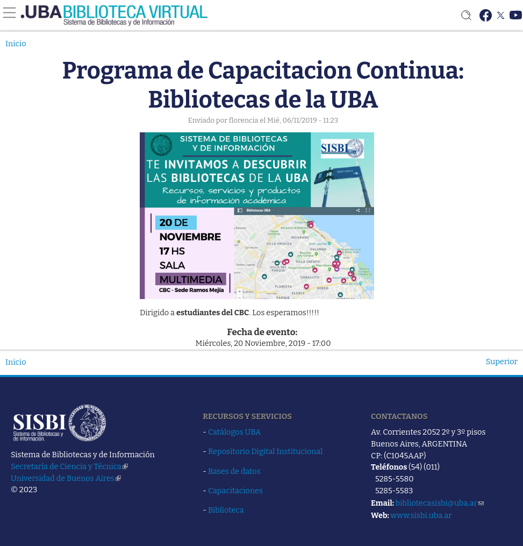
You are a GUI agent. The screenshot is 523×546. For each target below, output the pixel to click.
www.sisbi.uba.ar (421, 515)
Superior (502, 361)
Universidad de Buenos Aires (66, 478)
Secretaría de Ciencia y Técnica (69, 466)
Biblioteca (226, 510)
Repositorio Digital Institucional (265, 451)
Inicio (15, 43)
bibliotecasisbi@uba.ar (440, 503)
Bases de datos (234, 471)
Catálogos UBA (234, 432)
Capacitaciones (235, 490)
